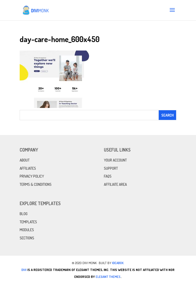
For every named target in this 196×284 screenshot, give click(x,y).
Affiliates (28, 168)
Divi (24, 270)
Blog (24, 213)
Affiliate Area (115, 184)
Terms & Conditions (36, 184)
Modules (27, 229)
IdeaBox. (118, 263)
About (25, 160)
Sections (27, 238)
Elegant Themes (108, 277)
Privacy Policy (32, 176)
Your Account (115, 160)
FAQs (108, 176)
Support (111, 168)
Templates (28, 221)
